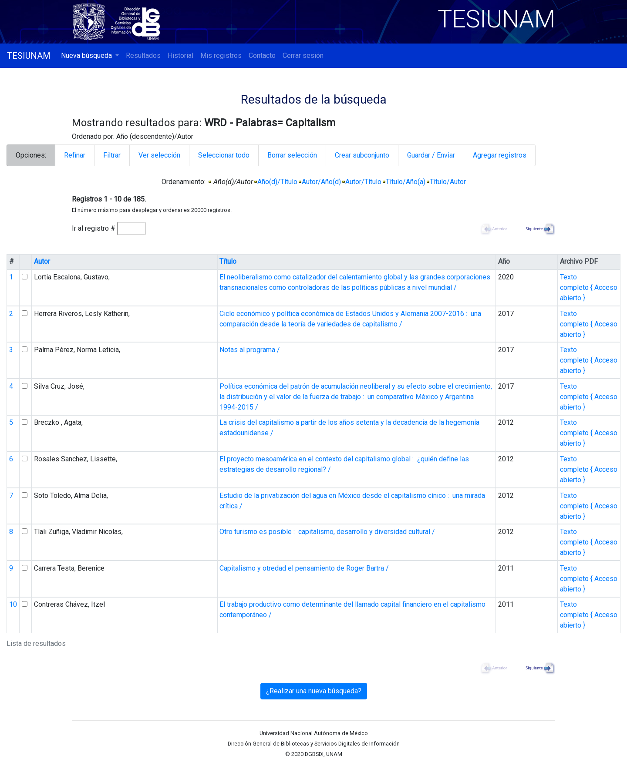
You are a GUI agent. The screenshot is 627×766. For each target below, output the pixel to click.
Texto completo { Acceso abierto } (588, 287)
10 (13, 604)
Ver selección (159, 155)
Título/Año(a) (405, 182)
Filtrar (112, 155)
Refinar (74, 155)
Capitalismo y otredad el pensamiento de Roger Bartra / (304, 568)
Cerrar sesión (303, 55)
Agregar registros (499, 155)
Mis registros (221, 55)
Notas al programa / (249, 350)
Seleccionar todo (223, 155)
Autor (42, 261)
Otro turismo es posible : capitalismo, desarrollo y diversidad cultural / (327, 531)
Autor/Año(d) (321, 182)
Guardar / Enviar (431, 155)
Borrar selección (292, 155)
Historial (180, 55)
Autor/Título (363, 182)
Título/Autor (448, 182)
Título (227, 261)
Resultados (143, 55)
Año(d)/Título (277, 182)
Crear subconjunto (362, 155)
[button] (89, 55)
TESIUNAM (29, 55)
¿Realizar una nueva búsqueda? (313, 691)
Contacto (262, 55)
